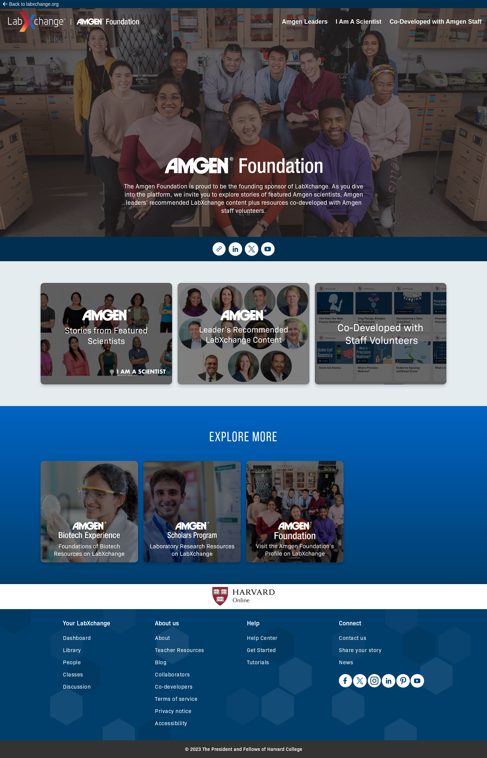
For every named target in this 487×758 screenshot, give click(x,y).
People (72, 662)
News (346, 662)
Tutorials (258, 662)
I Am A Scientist (358, 21)
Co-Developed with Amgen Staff (436, 21)
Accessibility (171, 723)
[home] (73, 22)
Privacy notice (173, 711)
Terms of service (176, 699)
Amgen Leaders (305, 21)
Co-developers (174, 687)
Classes (73, 674)
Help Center (262, 638)
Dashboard (77, 638)
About (162, 638)
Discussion (77, 687)
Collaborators (172, 674)
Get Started (261, 650)
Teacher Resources (179, 650)
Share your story (360, 650)
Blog (160, 662)
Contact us (352, 638)
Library (72, 650)
